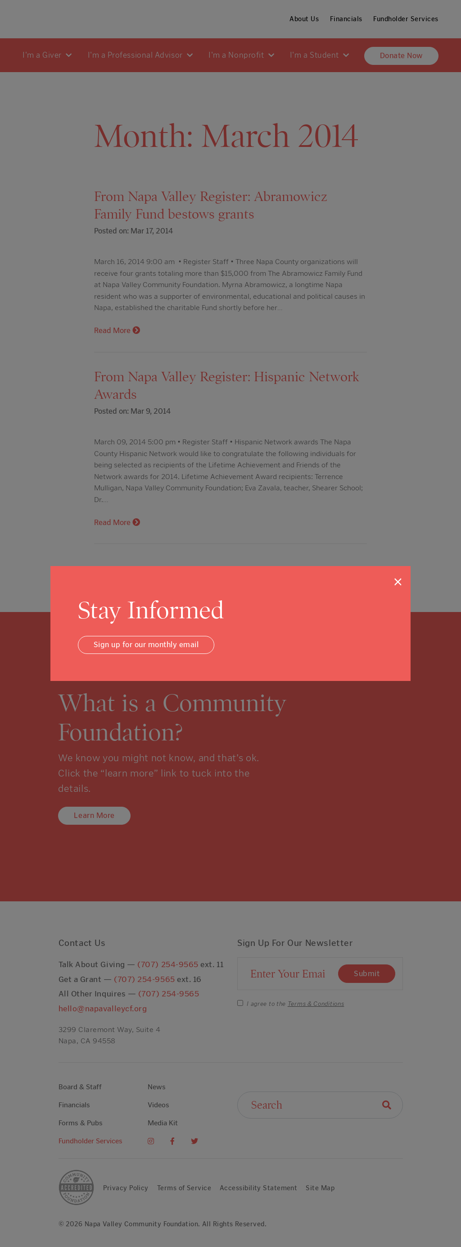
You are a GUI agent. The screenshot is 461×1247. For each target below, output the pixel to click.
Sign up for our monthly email (146, 644)
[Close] (398, 581)
